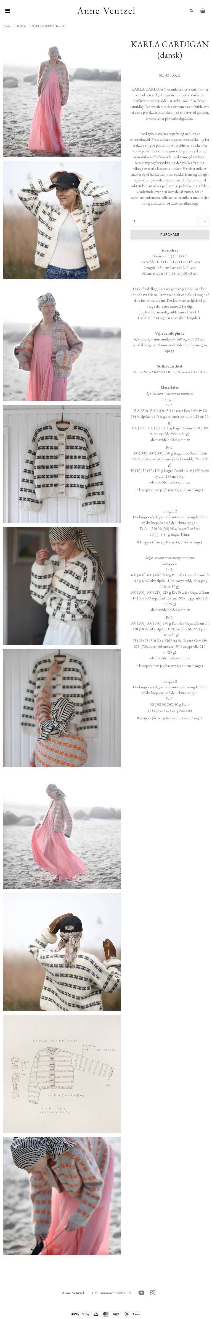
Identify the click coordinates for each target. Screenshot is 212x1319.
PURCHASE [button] (169, 234)
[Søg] (190, 10)
